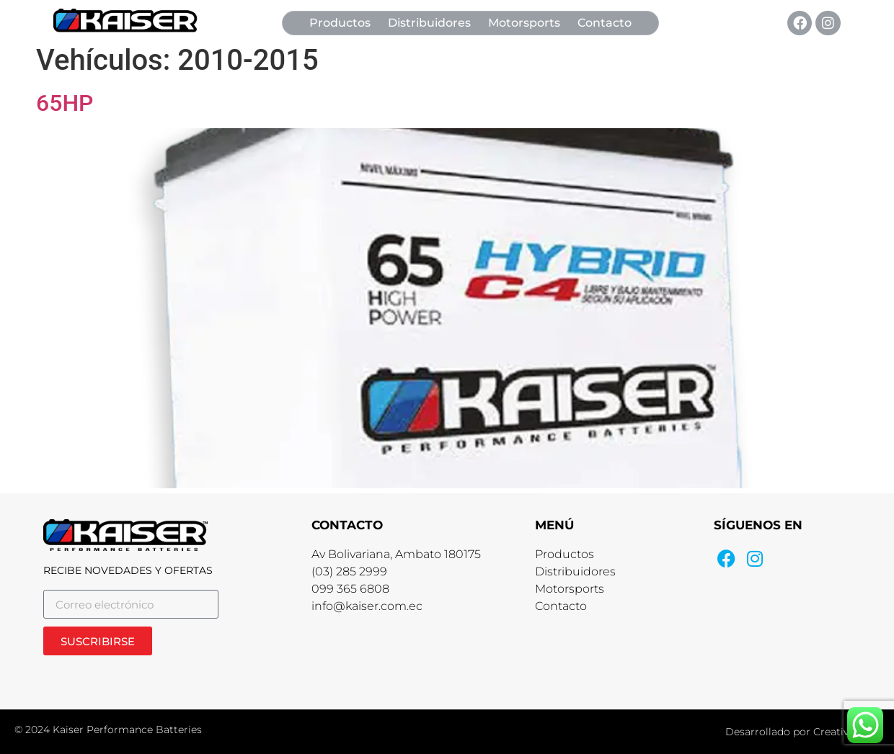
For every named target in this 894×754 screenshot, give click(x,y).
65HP (65, 103)
